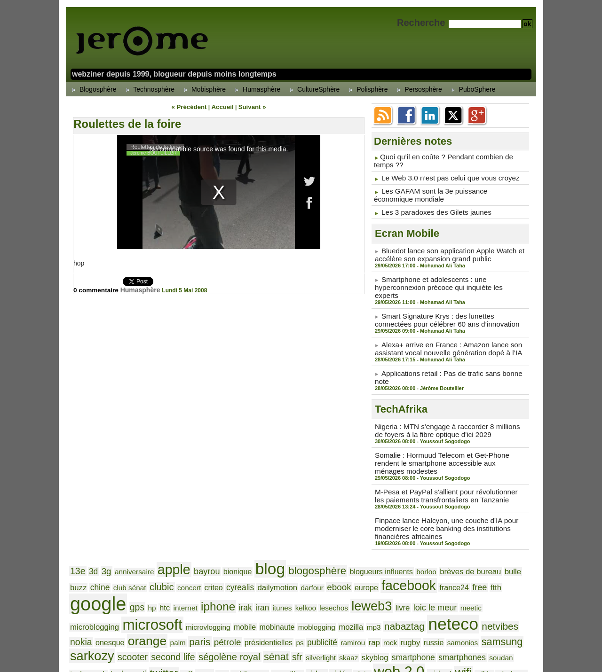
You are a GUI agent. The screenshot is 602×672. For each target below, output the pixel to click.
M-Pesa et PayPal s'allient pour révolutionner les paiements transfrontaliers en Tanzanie (445, 462)
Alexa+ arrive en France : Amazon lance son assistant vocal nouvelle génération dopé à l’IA (442, 334)
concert (139, 554)
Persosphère (418, 89)
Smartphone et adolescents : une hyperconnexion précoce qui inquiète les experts (445, 279)
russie (186, 601)
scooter (327, 601)
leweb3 (252, 569)
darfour (252, 554)
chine (514, 535)
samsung (248, 600)
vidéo (480, 612)
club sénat (85, 554)
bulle (475, 535)
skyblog (103, 613)
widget (130, 627)
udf (338, 613)
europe (301, 554)
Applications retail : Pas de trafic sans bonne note (453, 358)
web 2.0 (93, 624)
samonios (213, 601)
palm (409, 587)
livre (280, 570)
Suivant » (249, 106)
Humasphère (256, 89)
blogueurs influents (355, 535)
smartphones (182, 613)
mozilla (154, 587)
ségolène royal (416, 601)
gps (490, 553)
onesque (346, 587)
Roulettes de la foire (127, 123)
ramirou (112, 601)
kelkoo (191, 570)
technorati (285, 613)
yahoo (225, 626)
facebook (340, 552)
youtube (252, 627)
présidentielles (492, 587)
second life (365, 601)
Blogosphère (93, 89)
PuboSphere (472, 89)
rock (146, 601)
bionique (224, 535)
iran (151, 570)
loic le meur (310, 570)
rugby (165, 601)
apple (165, 533)
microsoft (431, 568)
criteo (162, 554)
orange (380, 585)
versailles (431, 613)
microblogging (378, 570)
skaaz (78, 613)
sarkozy (291, 600)
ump (355, 612)
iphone (111, 569)
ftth (421, 554)
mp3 (174, 587)
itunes (170, 570)
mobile (515, 570)
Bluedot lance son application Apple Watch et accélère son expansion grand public (444, 251)
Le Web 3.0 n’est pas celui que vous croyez (444, 176)
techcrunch (248, 613)
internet (81, 570)
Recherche (422, 22)
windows (196, 627)
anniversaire (129, 535)
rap (132, 601)
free (405, 553)
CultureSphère (313, 89)
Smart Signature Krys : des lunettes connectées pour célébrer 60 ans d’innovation (448, 306)
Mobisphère (203, 89)
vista (499, 613)
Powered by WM (301, 653)
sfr (478, 601)
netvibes (290, 587)
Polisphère (367, 89)
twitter (317, 612)
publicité (83, 601)
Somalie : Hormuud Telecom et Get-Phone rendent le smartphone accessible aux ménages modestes (449, 434)
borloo (396, 535)
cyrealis (186, 554)
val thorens (396, 613)
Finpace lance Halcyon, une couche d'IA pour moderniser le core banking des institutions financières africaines (441, 494)
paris (428, 587)
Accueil (222, 106)
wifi (152, 625)
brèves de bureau (436, 535)
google (454, 550)
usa (371, 613)
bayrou (195, 535)
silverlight (500, 601)
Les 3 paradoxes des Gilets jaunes (432, 209)
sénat (459, 600)
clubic (114, 553)
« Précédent (191, 106)
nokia (320, 587)
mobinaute (86, 587)
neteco (247, 584)
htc (515, 554)
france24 (382, 554)
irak (136, 570)
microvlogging (481, 570)
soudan (218, 613)
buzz (493, 535)
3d (91, 535)
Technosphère (149, 89)
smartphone (137, 613)
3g (103, 535)
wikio (171, 627)
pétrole (454, 587)
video (458, 612)
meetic (342, 570)
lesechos (217, 570)
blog (253, 532)
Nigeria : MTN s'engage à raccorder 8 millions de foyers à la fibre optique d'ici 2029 (446, 406)
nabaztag (202, 587)
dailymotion (220, 554)
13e (77, 534)
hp (503, 554)
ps (520, 587)
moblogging (122, 587)
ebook (276, 553)
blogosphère (296, 534)
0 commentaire (97, 289)
